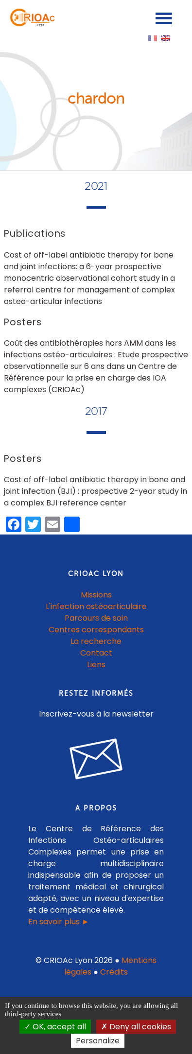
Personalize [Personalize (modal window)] (98, 1040)
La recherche (96, 641)
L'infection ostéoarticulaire (96, 606)
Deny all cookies (136, 1026)
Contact (96, 652)
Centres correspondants (96, 629)
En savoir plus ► (58, 921)
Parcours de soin (96, 618)
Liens (96, 664)
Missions (96, 594)
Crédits (114, 972)
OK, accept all (55, 1026)
